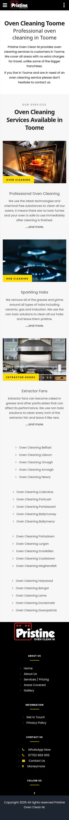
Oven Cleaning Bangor (32, 588)
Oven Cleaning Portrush (34, 499)
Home (28, 668)
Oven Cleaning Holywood (34, 581)
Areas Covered (34, 685)
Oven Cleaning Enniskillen (35, 551)
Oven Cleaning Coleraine (35, 492)
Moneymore (36, 766)
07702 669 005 (38, 755)
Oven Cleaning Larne (31, 595)
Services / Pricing (36, 679)
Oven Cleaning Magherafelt (36, 566)
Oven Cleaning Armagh (36, 470)
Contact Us (37, 761)
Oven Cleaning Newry (35, 477)
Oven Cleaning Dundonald (35, 603)
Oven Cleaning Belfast (35, 447)
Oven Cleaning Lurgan (32, 544)
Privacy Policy (36, 723)
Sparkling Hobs (34, 292)
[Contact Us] (64, 5)
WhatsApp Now (39, 750)
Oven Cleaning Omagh (36, 462)
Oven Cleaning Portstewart (36, 507)
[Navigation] (5, 5)
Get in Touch (35, 717)
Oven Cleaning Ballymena (36, 521)
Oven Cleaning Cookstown (35, 558)
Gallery (29, 690)
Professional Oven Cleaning (34, 193)
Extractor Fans (34, 391)
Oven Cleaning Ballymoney (36, 514)
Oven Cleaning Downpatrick (36, 610)
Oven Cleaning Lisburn (35, 455)
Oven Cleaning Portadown (35, 536)
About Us (30, 674)
